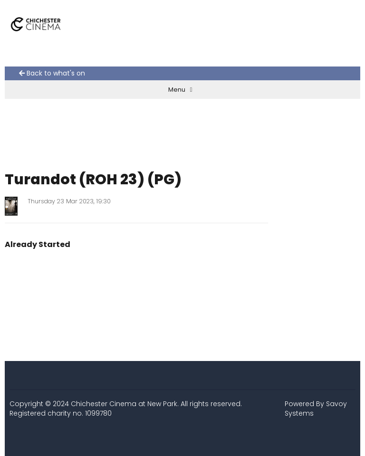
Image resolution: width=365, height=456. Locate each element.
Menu (180, 90)
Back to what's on (52, 73)
